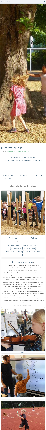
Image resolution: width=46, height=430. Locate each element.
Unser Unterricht (16, 248)
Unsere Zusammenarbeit (14, 255)
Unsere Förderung (29, 248)
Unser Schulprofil (19, 151)
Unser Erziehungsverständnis (30, 245)
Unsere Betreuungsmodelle (30, 255)
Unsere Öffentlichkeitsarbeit (32, 251)
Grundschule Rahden (11, 151)
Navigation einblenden (6, 1)
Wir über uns (27, 151)
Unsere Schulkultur (13, 245)
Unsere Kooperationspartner (14, 251)
